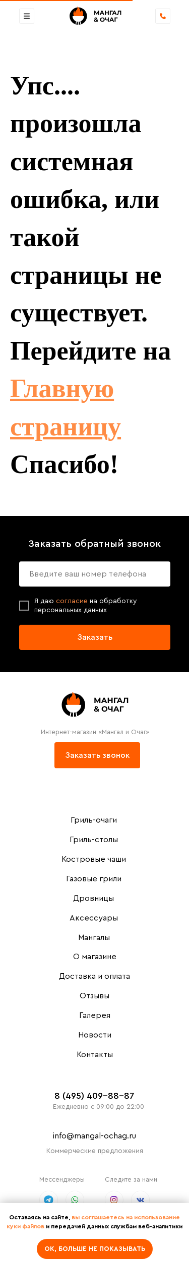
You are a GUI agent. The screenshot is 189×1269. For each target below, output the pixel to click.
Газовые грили (93, 879)
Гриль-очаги (94, 820)
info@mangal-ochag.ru (94, 1136)
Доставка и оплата (94, 976)
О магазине (94, 957)
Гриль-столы (94, 840)
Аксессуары (94, 918)
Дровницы (93, 898)
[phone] (94, 574)
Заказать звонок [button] (97, 755)
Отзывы (94, 996)
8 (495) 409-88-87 (94, 1095)
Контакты (95, 1055)
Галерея (94, 1015)
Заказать (94, 637)
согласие (73, 601)
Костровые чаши (93, 859)
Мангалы (94, 938)
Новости (94, 1035)
